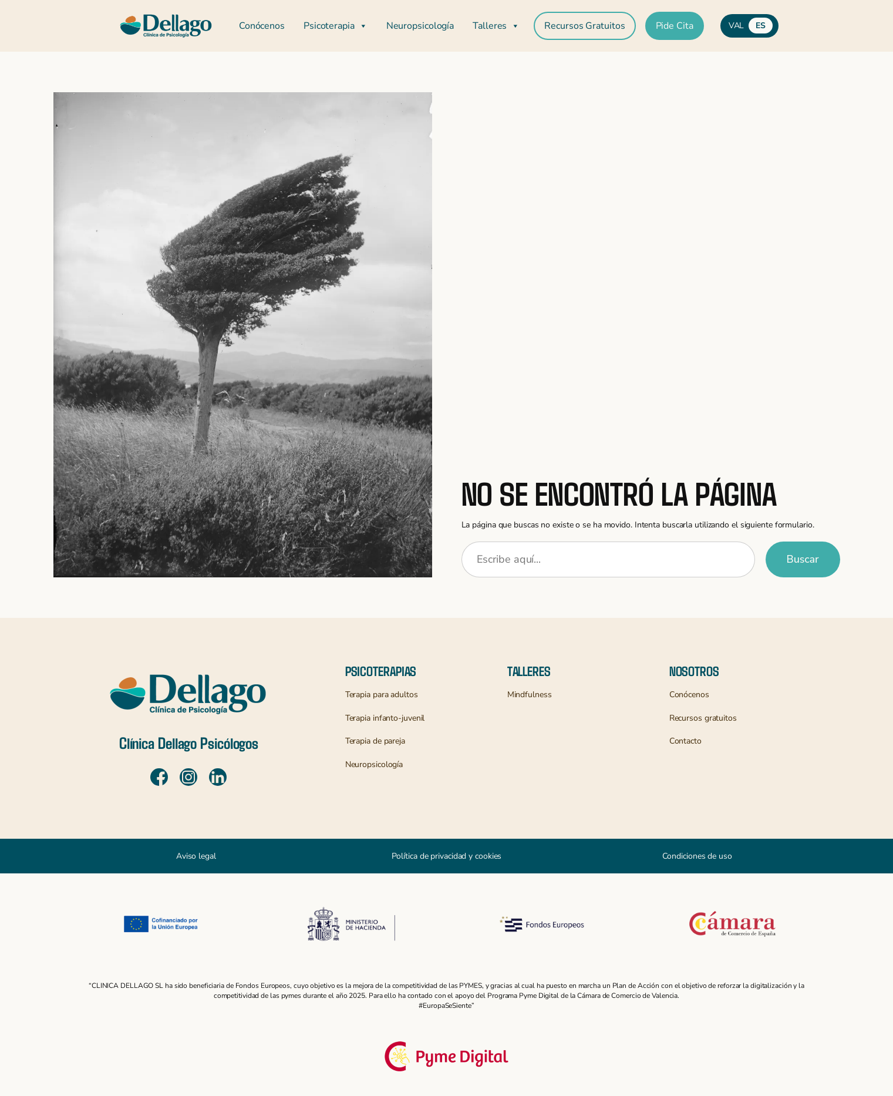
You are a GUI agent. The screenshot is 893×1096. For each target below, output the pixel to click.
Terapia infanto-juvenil (385, 718)
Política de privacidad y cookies (447, 856)
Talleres (496, 26)
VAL (736, 25)
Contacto (685, 741)
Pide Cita (674, 25)
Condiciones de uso (697, 856)
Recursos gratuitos (703, 718)
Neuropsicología (420, 25)
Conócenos (262, 25)
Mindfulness (529, 694)
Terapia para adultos (381, 694)
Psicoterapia (336, 26)
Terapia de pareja (375, 741)
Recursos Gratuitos (584, 25)
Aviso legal (196, 856)
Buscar (803, 559)
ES (761, 25)
